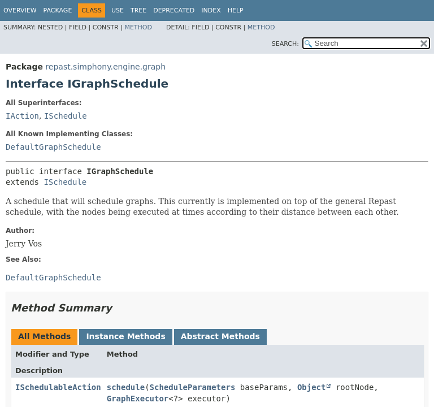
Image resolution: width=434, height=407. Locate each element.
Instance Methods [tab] (125, 336)
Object (311, 387)
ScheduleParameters (193, 387)
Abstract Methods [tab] (220, 336)
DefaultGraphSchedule (53, 146)
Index (210, 10)
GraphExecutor (138, 398)
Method (138, 27)
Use (117, 10)
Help (236, 10)
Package (58, 10)
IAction (22, 115)
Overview (20, 10)
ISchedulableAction (58, 387)
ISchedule (65, 115)
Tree (138, 10)
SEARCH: (285, 43)
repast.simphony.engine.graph (105, 66)
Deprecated (173, 10)
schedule (126, 387)
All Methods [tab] (44, 336)
